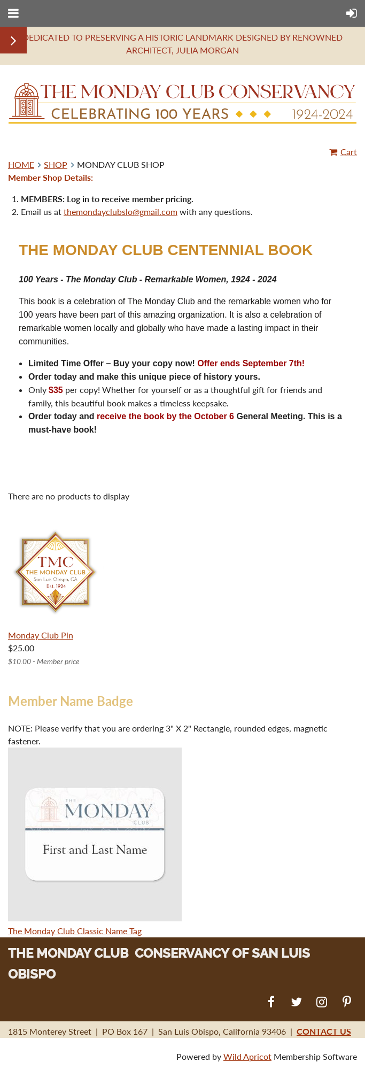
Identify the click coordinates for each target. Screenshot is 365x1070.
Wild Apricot (247, 1056)
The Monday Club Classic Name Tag (75, 931)
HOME (21, 164)
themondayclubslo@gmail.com (120, 211)
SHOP (55, 164)
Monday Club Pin (40, 635)
